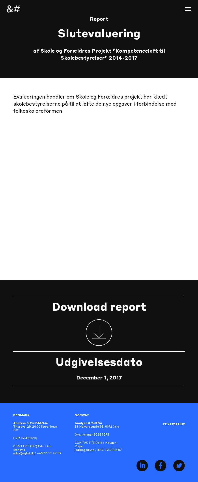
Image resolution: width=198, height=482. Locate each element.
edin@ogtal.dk (23, 453)
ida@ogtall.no (84, 450)
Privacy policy (174, 424)
